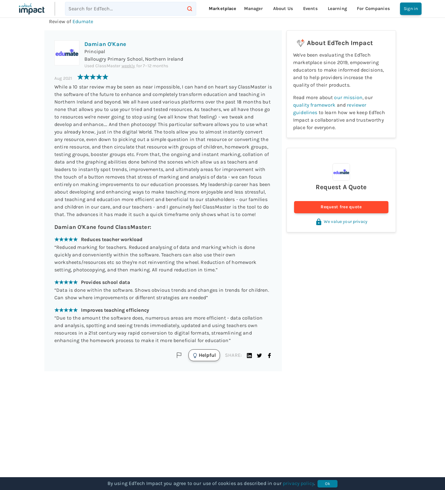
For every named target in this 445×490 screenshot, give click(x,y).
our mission (348, 97)
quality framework (314, 105)
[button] (249, 355)
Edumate (82, 21)
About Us (283, 8)
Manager (253, 8)
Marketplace (223, 8)
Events (310, 8)
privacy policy (298, 483)
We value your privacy (341, 221)
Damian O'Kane (105, 44)
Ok (328, 483)
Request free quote (341, 207)
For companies (373, 8)
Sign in (411, 9)
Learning (337, 8)
